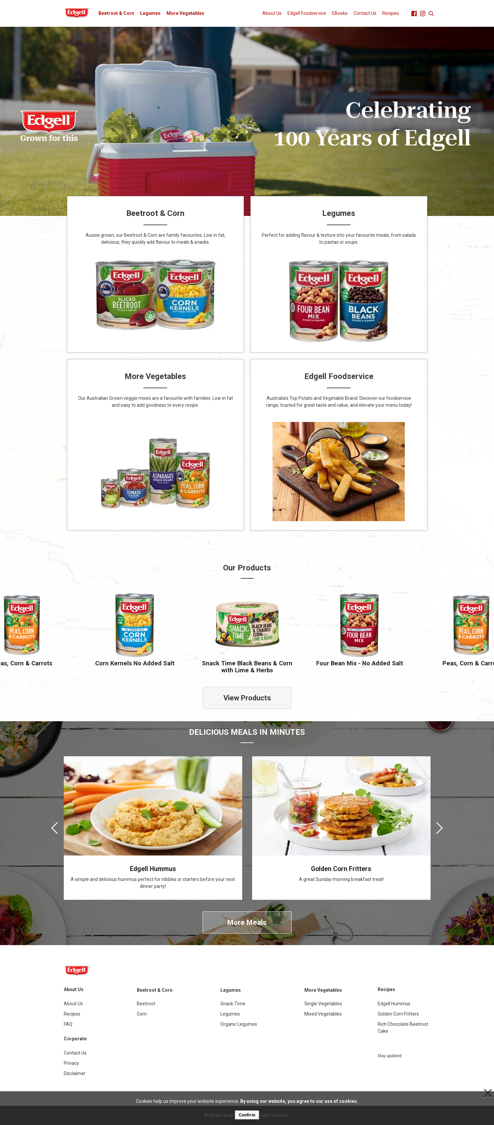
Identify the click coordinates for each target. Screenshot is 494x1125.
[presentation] (54, 828)
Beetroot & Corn (116, 13)
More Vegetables (185, 13)
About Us (272, 13)
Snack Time (232, 1003)
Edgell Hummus (394, 1003)
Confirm (247, 1114)
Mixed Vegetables (323, 1014)
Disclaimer (75, 1073)
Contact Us (365, 13)
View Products (247, 698)
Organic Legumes (238, 1024)
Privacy (71, 1063)
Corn (142, 1014)
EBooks (340, 13)
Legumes (150, 13)
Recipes (390, 13)
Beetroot (146, 1003)
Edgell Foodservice (306, 13)
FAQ (68, 1024)
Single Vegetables (323, 1003)
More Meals (247, 922)
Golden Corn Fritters (398, 1014)
